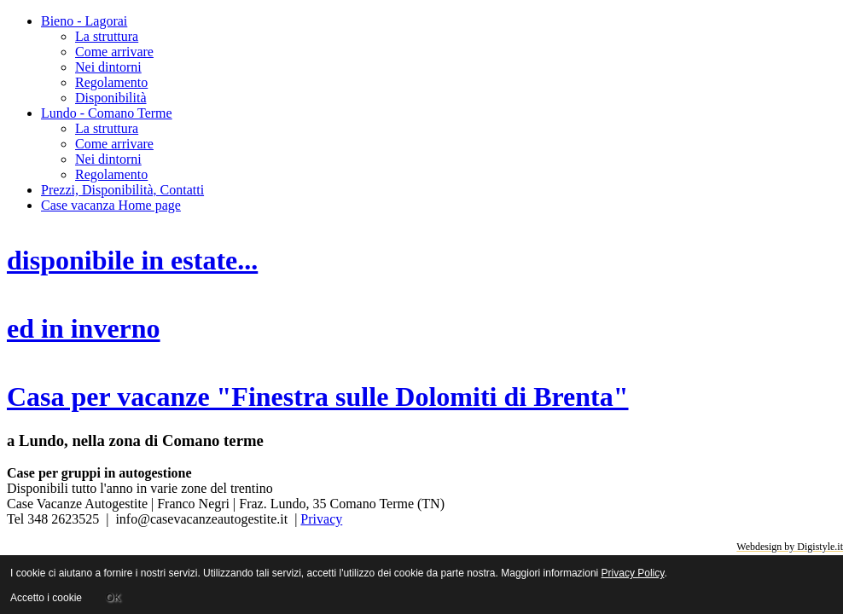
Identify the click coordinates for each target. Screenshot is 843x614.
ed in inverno (83, 328)
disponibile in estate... (132, 260)
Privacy (321, 519)
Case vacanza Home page (111, 205)
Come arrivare (114, 51)
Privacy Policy (633, 573)
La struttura (106, 36)
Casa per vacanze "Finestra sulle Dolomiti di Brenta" (318, 396)
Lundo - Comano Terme (106, 113)
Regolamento (111, 82)
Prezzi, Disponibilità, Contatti (122, 189)
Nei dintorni (108, 67)
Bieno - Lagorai (84, 21)
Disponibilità (111, 97)
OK (113, 598)
